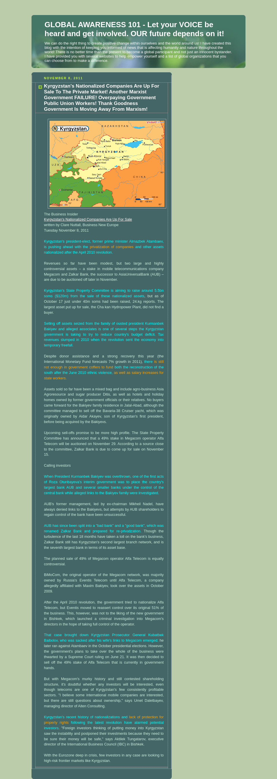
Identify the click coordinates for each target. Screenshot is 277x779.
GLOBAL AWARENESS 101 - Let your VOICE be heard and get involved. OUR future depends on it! (134, 29)
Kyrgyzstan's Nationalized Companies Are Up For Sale (88, 219)
